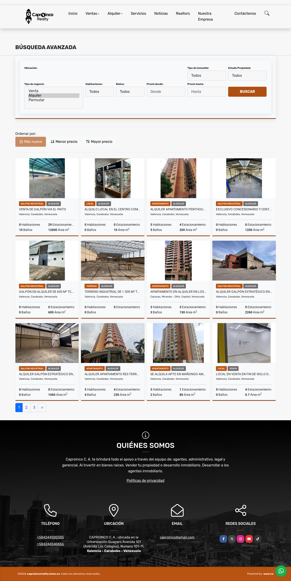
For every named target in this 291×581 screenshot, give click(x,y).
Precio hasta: (195, 84)
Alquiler (114, 13)
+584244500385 (50, 537)
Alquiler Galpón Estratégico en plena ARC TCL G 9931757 (47, 374)
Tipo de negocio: (34, 84)
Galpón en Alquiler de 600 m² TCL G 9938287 (47, 291)
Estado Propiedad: (239, 68)
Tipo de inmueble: (198, 68)
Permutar (54, 100)
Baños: (120, 84)
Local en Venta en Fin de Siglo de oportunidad (244, 374)
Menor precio (64, 141)
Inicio (73, 13)
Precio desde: (155, 84)
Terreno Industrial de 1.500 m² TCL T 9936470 (113, 291)
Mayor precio (99, 141)
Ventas (91, 13)
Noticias (161, 13)
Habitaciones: (94, 84)
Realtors (183, 13)
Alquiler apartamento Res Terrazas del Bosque (113, 374)
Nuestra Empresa (205, 16)
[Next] (42, 407)
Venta (54, 91)
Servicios (138, 13)
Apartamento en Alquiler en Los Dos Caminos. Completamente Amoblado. (178, 291)
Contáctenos (245, 13)
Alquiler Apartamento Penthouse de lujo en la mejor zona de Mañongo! (178, 209)
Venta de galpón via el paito (42, 209)
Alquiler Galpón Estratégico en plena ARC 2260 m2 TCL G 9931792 (244, 291)
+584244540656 (50, 544)
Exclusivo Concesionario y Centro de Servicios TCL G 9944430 (244, 209)
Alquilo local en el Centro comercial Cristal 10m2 (113, 209)
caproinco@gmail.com (177, 537)
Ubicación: (31, 68)
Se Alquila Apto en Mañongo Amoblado (178, 374)
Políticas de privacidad (145, 480)
